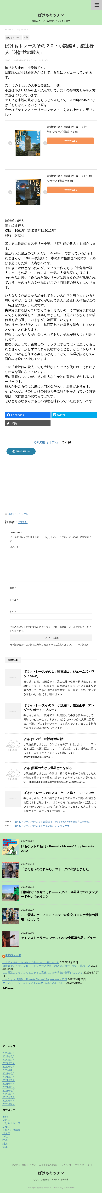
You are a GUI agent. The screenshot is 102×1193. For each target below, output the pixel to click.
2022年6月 (8, 1056)
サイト (13, 611)
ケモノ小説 (66, 1165)
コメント (15, 546)
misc (5, 1116)
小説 (26, 514)
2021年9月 (8, 1073)
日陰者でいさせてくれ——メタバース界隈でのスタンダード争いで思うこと (46, 965)
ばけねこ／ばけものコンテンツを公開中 (51, 1179)
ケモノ (6, 1126)
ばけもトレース (15, 514)
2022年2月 (8, 1066)
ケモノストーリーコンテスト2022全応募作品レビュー (58, 938)
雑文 (5, 1143)
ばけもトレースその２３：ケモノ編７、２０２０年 (58, 793)
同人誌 (6, 1133)
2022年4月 (8, 1063)
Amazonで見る (70, 141)
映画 (5, 1140)
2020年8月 (8, 1094)
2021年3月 (8, 1087)
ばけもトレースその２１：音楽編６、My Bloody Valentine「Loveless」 (52, 821)
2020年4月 (8, 1100)
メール (14, 599)
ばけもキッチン (51, 15)
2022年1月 (8, 1070)
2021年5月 (8, 1080)
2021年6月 (8, 1077)
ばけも (23, 522)
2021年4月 (8, 1083)
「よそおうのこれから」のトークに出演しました (55, 869)
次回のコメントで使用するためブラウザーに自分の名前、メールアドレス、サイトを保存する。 (50, 629)
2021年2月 (8, 1090)
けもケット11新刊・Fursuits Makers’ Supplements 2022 (34, 979)
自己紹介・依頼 (19, 1165)
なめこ (6, 1119)
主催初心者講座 (11, 1130)
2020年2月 (8, 1104)
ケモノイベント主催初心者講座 (43, 1165)
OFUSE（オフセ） (48, 442)
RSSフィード (13, 955)
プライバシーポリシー (85, 1165)
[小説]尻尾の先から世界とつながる (47, 768)
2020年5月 (8, 1097)
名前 (13, 588)
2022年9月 (8, 1053)
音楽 (5, 1147)
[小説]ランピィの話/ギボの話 (43, 739)
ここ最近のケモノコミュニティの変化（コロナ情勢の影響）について (42, 972)
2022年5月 (8, 1060)
